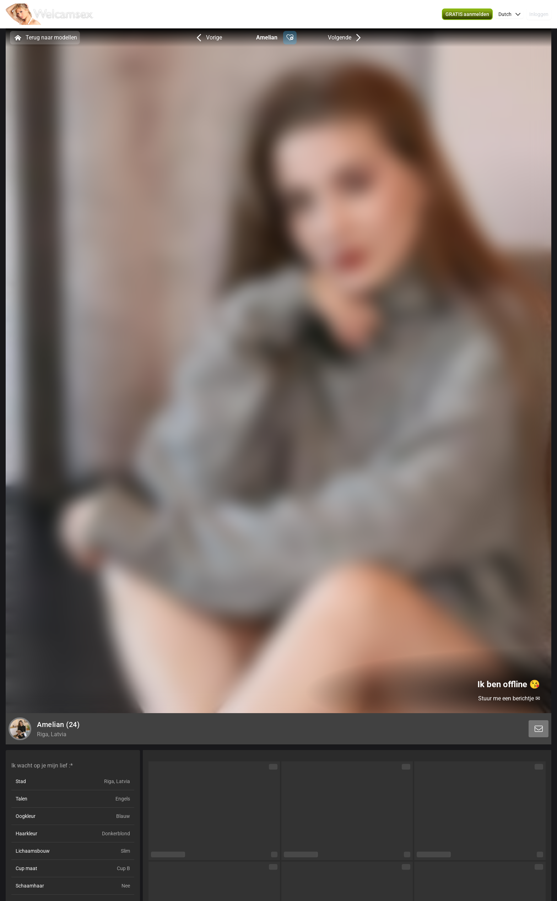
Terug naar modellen (45, 38)
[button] (467, 14)
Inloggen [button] (538, 14)
